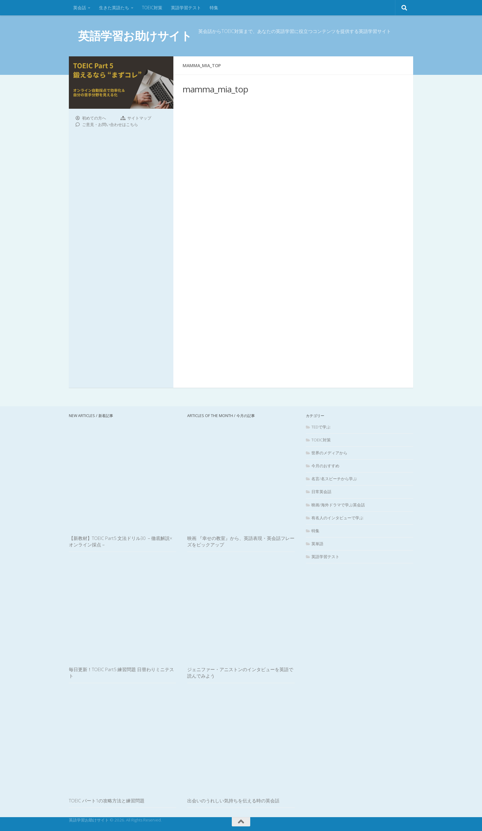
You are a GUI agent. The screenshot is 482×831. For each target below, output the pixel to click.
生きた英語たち (114, 7)
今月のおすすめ (325, 465)
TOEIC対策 (152, 7)
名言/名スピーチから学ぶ (334, 478)
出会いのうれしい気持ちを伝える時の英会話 (233, 800)
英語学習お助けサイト (135, 35)
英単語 (317, 543)
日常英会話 (321, 491)
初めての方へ (94, 118)
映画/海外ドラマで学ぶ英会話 (338, 505)
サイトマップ (139, 118)
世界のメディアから (329, 453)
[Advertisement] (293, 240)
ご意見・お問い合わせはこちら (110, 124)
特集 (214, 7)
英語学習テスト (186, 7)
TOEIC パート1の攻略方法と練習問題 (106, 800)
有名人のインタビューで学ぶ (337, 518)
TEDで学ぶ (320, 427)
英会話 (79, 7)
